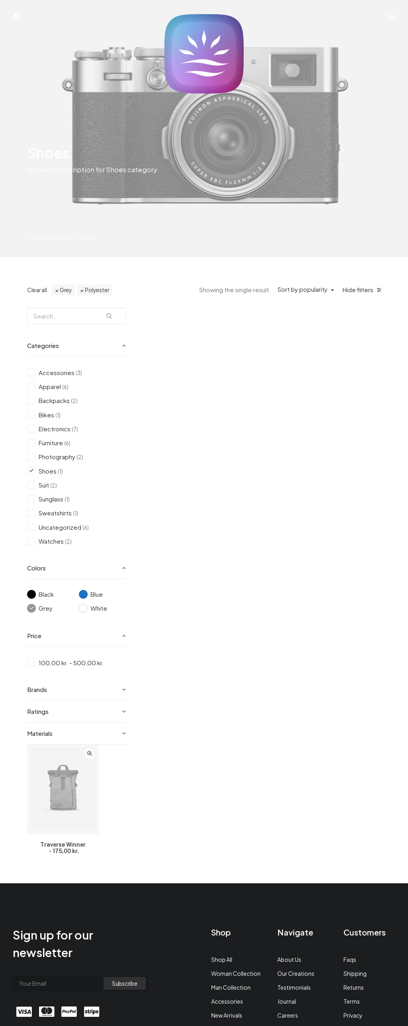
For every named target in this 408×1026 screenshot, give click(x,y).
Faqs (349, 849)
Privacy (353, 905)
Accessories (227, 891)
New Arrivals (226, 905)
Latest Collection (234, 919)
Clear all (37, 297)
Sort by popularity (303, 296)
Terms (351, 891)
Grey (66, 297)
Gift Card (223, 933)
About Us (289, 849)
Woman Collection (236, 863)
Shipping (355, 863)
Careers (287, 905)
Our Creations (295, 863)
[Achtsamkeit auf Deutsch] (204, 54)
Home (35, 244)
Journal (286, 891)
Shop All (221, 849)
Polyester (97, 297)
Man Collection (231, 877)
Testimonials (294, 877)
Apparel (62, 244)
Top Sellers (225, 947)
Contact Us (292, 919)
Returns (353, 877)
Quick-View (215, 323)
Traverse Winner (190, 416)
